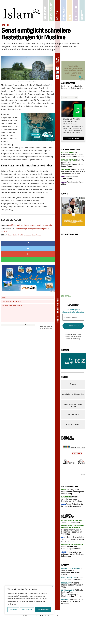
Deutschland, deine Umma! (73, 405)
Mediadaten (51, 616)
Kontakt (25, 616)
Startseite (45, 10)
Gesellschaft (51, 10)
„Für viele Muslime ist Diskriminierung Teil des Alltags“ (72, 571)
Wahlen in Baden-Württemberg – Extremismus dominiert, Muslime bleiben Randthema (72, 593)
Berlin (63, 86)
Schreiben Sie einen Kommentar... (27, 313)
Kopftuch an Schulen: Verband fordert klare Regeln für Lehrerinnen (72, 539)
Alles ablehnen (27, 610)
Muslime (80, 88)
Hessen (70, 86)
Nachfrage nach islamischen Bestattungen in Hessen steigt (26, 225)
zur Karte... (66, 296)
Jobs (37, 616)
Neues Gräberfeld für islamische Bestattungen (21, 235)
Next (80, 460)
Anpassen (13, 610)
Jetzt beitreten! (73, 138)
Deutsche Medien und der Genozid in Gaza (72, 585)
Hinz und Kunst (73, 424)
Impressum (32, 616)
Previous (65, 460)
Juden (73, 88)
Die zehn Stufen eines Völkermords (72, 579)
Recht (69, 10)
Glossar (73, 384)
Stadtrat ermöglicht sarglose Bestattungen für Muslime (24, 230)
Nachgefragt (73, 414)
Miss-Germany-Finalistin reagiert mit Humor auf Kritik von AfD (72, 155)
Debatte (82, 10)
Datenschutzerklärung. (73, 339)
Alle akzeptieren (43, 610)
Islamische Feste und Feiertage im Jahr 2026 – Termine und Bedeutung (73, 171)
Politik (57, 10)
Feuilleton (75, 10)
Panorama (63, 10)
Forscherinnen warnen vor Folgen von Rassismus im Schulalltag (72, 530)
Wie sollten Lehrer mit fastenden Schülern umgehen (72, 601)
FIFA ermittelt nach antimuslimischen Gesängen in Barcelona (72, 554)
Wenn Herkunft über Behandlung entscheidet (72, 547)
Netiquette (48, 328)
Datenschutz (59, 616)
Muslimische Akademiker (73, 394)
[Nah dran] (52, 586)
